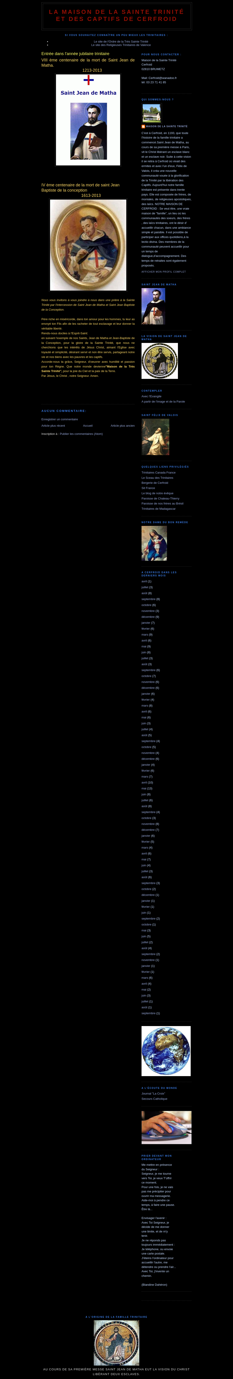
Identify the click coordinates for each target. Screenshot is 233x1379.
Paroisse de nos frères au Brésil (162, 503)
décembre (148, 617)
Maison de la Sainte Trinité (167, 126)
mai (144, 646)
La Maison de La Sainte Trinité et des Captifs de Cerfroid (117, 15)
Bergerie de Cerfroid (155, 482)
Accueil (88, 425)
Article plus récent (53, 425)
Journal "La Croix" (153, 1093)
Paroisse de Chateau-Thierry (160, 498)
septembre (148, 599)
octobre (146, 605)
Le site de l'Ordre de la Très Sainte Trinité (121, 41)
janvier (146, 622)
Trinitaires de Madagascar (159, 508)
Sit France (148, 488)
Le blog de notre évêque (157, 493)
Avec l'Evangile (152, 396)
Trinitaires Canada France (159, 472)
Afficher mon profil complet (164, 272)
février (146, 628)
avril (144, 581)
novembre (148, 611)
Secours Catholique (154, 1098)
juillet (145, 587)
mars (145, 634)
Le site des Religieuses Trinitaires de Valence (121, 45)
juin (144, 652)
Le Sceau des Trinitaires (157, 477)
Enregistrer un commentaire (59, 419)
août (144, 593)
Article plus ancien (123, 425)
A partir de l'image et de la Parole (163, 401)
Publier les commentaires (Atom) (81, 434)
